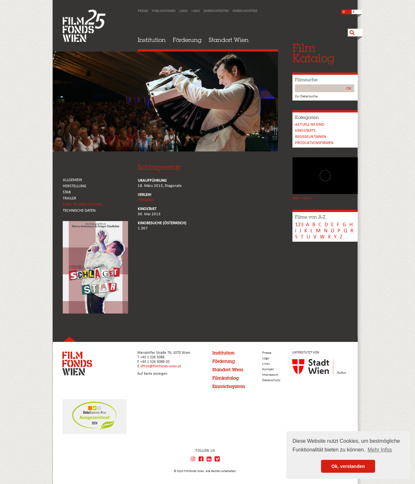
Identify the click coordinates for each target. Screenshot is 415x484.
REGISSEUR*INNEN (310, 137)
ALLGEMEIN (72, 180)
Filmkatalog (225, 378)
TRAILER (69, 198)
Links (195, 11)
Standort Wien (229, 39)
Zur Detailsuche (306, 96)
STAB (67, 192)
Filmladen (146, 200)
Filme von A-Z (310, 217)
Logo (183, 11)
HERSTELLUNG (74, 186)
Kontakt (268, 369)
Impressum (270, 375)
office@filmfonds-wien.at (160, 366)
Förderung (187, 39)
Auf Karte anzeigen (152, 374)
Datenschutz (271, 380)
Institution (152, 39)
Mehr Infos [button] (380, 449)
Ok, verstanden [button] (348, 466)
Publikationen (163, 11)
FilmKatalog (313, 53)
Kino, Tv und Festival (82, 204)
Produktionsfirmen (314, 143)
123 (299, 224)
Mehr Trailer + (302, 198)
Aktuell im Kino (310, 124)
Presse (143, 11)
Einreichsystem (245, 11)
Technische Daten (79, 210)
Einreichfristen (216, 11)
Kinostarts (305, 131)
